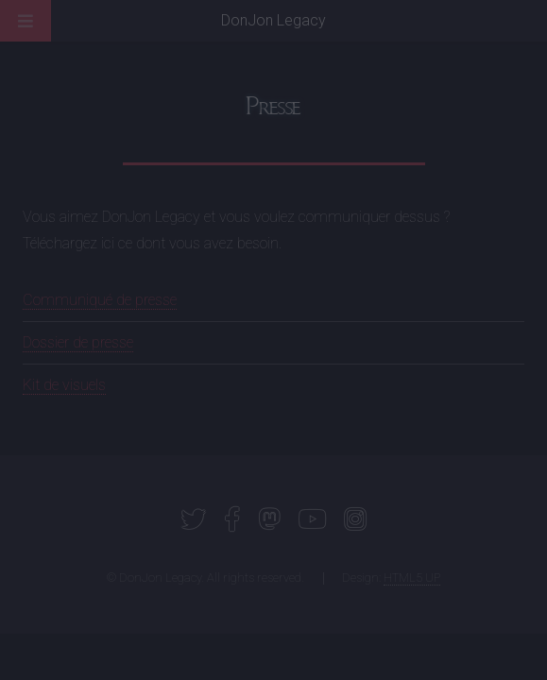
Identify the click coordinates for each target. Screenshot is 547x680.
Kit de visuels (64, 385)
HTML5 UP (412, 577)
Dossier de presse (78, 342)
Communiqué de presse (100, 300)
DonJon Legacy (273, 20)
